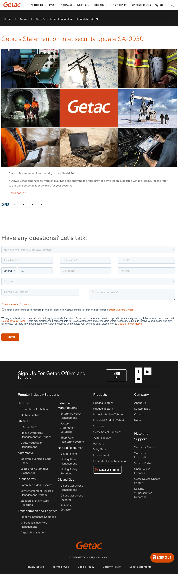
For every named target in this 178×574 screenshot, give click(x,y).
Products (100, 394)
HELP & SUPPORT (118, 5)
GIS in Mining (68, 454)
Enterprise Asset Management (70, 416)
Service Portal (142, 463)
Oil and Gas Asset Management (71, 488)
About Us (140, 403)
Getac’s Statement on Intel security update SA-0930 (68, 19)
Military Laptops (31, 415)
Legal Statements (140, 567)
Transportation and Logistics (37, 511)
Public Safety (27, 479)
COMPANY (99, 5)
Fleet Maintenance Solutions (38, 517)
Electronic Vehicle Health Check (36, 461)
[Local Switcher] (161, 5)
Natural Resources (70, 448)
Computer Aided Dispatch (36, 485)
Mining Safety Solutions (68, 471)
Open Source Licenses (142, 471)
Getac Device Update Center (147, 481)
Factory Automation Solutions (67, 428)
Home (7, 19)
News (23, 19)
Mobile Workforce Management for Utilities (36, 435)
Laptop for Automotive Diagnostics (35, 471)
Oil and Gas (66, 480)
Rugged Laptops (103, 403)
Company (141, 394)
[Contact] (156, 5)
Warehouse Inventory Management (34, 525)
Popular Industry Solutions (38, 394)
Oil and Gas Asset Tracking (71, 498)
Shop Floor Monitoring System (72, 440)
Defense (23, 403)
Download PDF (18, 193)
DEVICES (52, 5)
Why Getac (100, 449)
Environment (101, 455)
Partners (98, 444)
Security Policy (112, 567)
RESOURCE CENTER (141, 5)
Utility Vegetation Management (31, 445)
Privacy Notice (35, 567)
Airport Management (33, 532)
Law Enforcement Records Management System (37, 493)
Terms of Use (61, 567)
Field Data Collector (66, 508)
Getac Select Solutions (107, 432)
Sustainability (142, 409)
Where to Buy (102, 438)
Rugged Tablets (103, 409)
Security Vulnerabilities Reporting (143, 493)
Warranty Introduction (141, 455)
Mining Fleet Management (68, 462)
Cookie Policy (86, 567)
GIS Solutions (29, 427)
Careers (139, 414)
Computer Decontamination (110, 461)
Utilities (23, 421)
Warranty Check (144, 447)
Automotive (26, 453)
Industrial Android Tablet (108, 420)
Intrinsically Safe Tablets (108, 414)
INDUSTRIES (83, 5)
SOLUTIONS (37, 5)
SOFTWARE (66, 5)
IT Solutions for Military (35, 409)
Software (99, 426)
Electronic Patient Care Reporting (35, 503)
